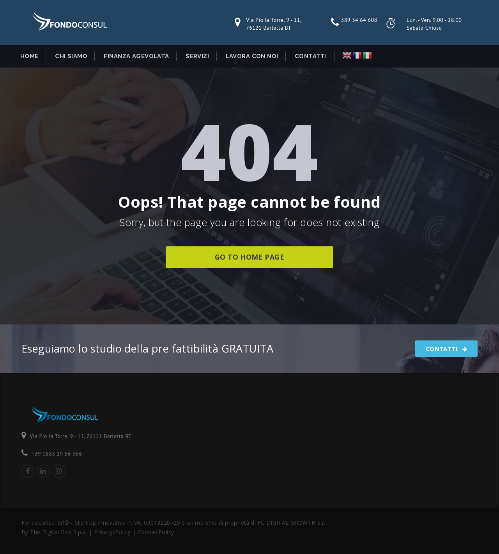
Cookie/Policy (156, 532)
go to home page (249, 257)
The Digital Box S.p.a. (58, 532)
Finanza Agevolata (136, 56)
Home (29, 56)
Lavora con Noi (252, 56)
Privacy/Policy (113, 532)
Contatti (311, 56)
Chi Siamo (71, 56)
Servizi (197, 56)
